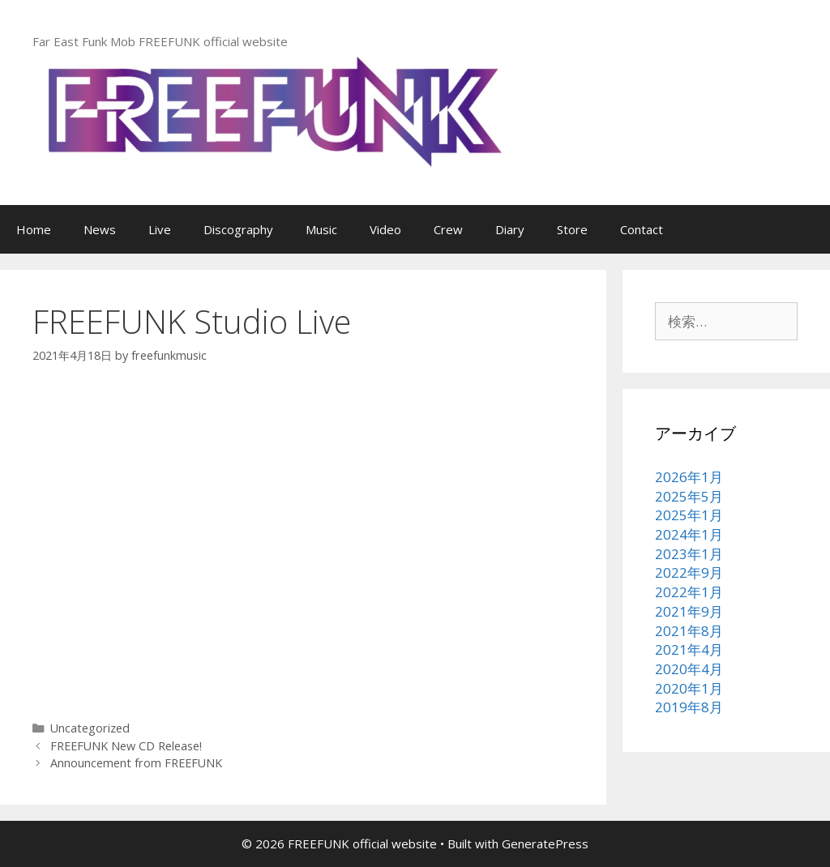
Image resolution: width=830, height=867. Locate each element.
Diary (509, 229)
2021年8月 (689, 630)
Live (159, 229)
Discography (238, 229)
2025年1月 (689, 515)
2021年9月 (689, 611)
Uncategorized (90, 728)
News (99, 229)
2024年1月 (689, 534)
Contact (641, 229)
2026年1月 (689, 477)
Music (321, 229)
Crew (448, 229)
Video (385, 229)
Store (572, 229)
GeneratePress (545, 843)
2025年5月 (689, 496)
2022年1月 (689, 592)
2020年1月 (689, 688)
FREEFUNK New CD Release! (126, 746)
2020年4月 (689, 669)
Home (33, 229)
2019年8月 (689, 707)
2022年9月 (689, 572)
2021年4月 (689, 649)
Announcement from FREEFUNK (136, 763)
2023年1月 (689, 554)
